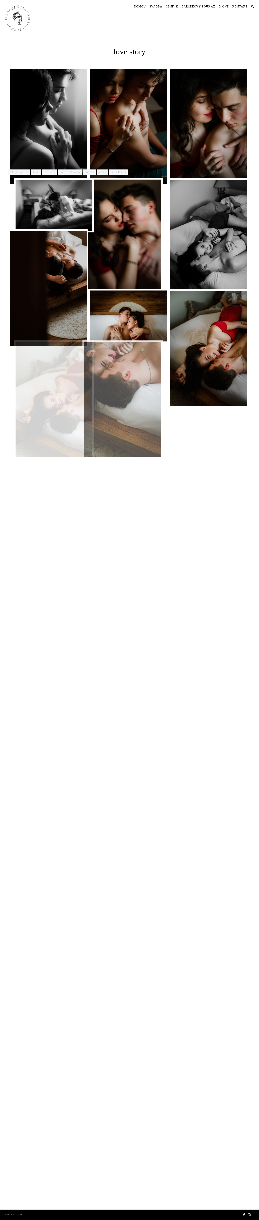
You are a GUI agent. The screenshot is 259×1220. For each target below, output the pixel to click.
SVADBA (155, 6)
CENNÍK (172, 6)
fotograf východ (19, 1190)
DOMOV (140, 6)
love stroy (50, 1190)
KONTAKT (240, 6)
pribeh (102, 1190)
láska (36, 1190)
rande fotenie (118, 1190)
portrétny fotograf (70, 1190)
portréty (89, 1190)
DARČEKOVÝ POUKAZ (198, 6)
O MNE (224, 6)
